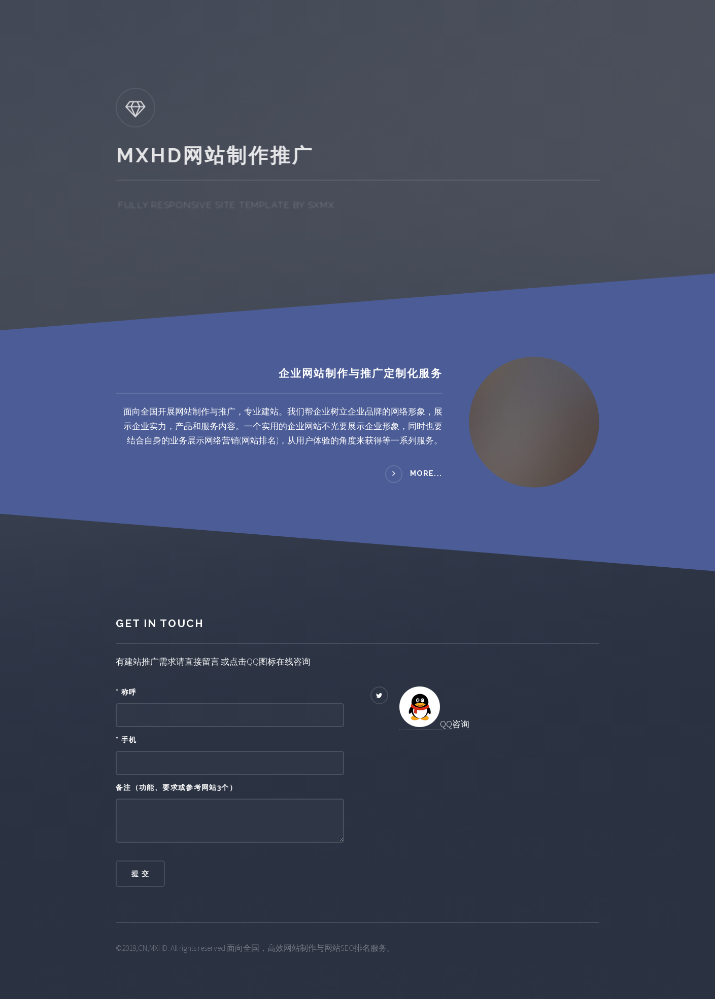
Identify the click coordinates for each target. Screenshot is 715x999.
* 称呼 (126, 692)
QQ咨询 (454, 724)
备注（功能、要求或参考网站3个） (176, 787)
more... (426, 473)
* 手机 (126, 740)
